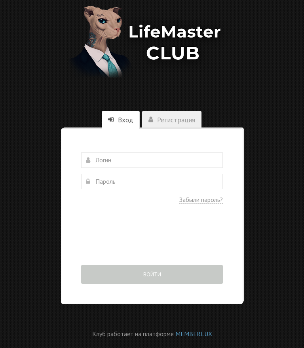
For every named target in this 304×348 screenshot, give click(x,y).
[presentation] (152, 239)
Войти (152, 274)
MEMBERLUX (193, 334)
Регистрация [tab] (171, 120)
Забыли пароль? (201, 199)
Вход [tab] (120, 120)
